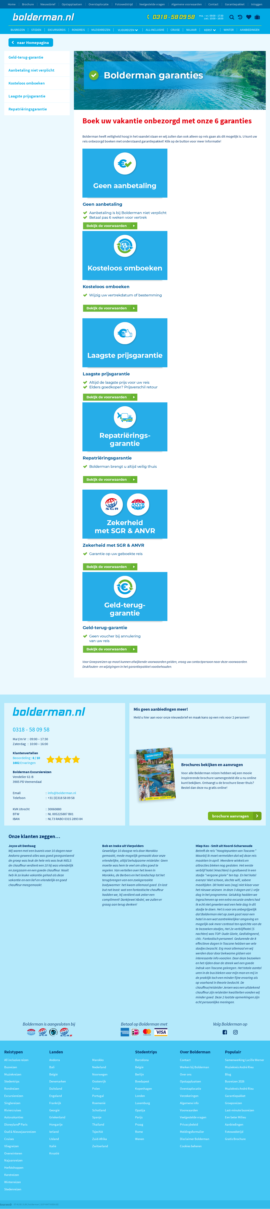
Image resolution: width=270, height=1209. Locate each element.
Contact (213, 4)
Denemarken (57, 1081)
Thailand (98, 1124)
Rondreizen (11, 1088)
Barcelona (142, 1060)
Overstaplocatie (99, 4)
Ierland (54, 1132)
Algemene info (189, 1103)
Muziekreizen (100, 30)
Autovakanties (13, 1117)
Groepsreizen (233, 1103)
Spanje (96, 1117)
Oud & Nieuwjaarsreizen (20, 1132)
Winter (229, 30)
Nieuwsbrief (47, 4)
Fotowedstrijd (124, 4)
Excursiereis (56, 30)
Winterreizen (12, 1182)
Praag (139, 1124)
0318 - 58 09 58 (170, 17)
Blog (228, 1074)
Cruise (175, 30)
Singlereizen (12, 1103)
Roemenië (98, 1103)
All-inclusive (155, 30)
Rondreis (78, 30)
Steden (36, 30)
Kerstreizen (11, 1175)
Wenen (139, 1139)
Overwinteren (13, 1153)
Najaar (191, 30)
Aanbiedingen (249, 30)
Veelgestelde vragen (152, 4)
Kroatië (54, 1153)
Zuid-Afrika (99, 1139)
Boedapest (142, 1081)
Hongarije (55, 1124)
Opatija (140, 1110)
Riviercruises (12, 1110)
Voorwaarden (189, 1110)
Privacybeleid (189, 1124)
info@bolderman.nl (62, 793)
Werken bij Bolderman (194, 1067)
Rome (139, 1132)
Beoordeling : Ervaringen (26, 760)
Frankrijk (55, 1103)
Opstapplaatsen (72, 4)
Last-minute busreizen (239, 1110)
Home (12, 4)
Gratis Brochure (235, 1139)
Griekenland (57, 1117)
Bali (52, 1067)
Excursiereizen (13, 1096)
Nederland (99, 1067)
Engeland (55, 1096)
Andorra (54, 1060)
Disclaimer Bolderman (194, 1139)
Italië (52, 1146)
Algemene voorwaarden (186, 4)
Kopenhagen (143, 1088)
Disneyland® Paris (15, 1124)
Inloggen (256, 4)
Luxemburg (142, 1103)
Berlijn (139, 1074)
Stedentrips (11, 1081)
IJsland (54, 1139)
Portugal (98, 1096)
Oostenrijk (99, 1081)
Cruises (9, 1139)
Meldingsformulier (192, 1132)
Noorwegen (99, 1074)
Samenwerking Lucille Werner (244, 1060)
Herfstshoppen (13, 1167)
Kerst (210, 30)
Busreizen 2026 (234, 1081)
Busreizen (18, 30)
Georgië (54, 1110)
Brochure (28, 4)
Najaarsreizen (13, 1160)
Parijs (139, 1117)
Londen (140, 1096)
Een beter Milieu (235, 1117)
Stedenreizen (12, 1189)
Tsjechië (97, 1132)
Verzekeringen (189, 1096)
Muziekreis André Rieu (239, 1067)
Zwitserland (100, 1146)
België (53, 1074)
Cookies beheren (191, 1146)
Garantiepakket (235, 4)
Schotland (99, 1110)
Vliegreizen (128, 30)
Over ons (185, 1074)
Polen (96, 1088)
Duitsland (55, 1088)
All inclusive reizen (16, 1060)
